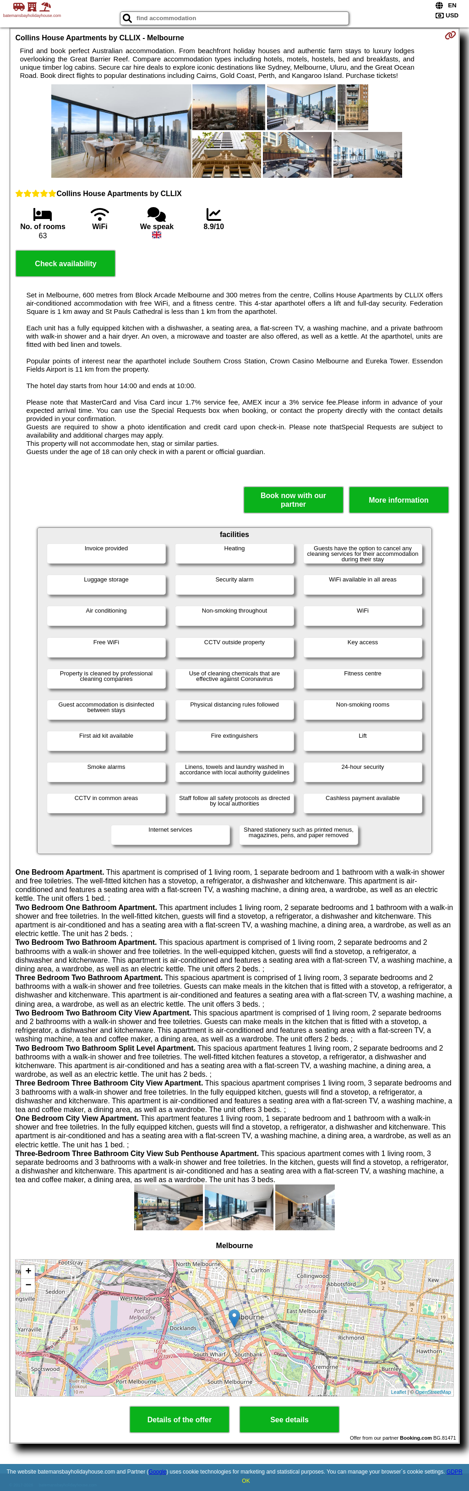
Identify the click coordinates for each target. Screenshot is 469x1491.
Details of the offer (179, 1420)
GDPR (455, 1472)
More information (399, 500)
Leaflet (398, 1392)
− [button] (28, 1286)
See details (289, 1420)
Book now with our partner (293, 500)
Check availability (65, 264)
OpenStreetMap (433, 1392)
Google (158, 1472)
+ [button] (28, 1272)
